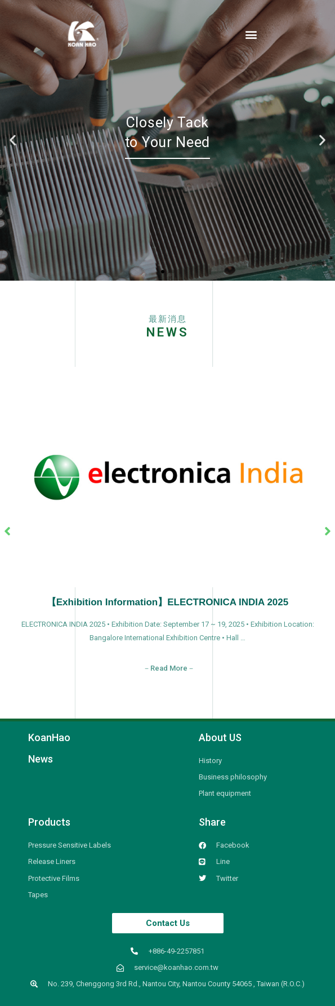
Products (49, 822)
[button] (251, 34)
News (40, 759)
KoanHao (49, 737)
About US (220, 737)
